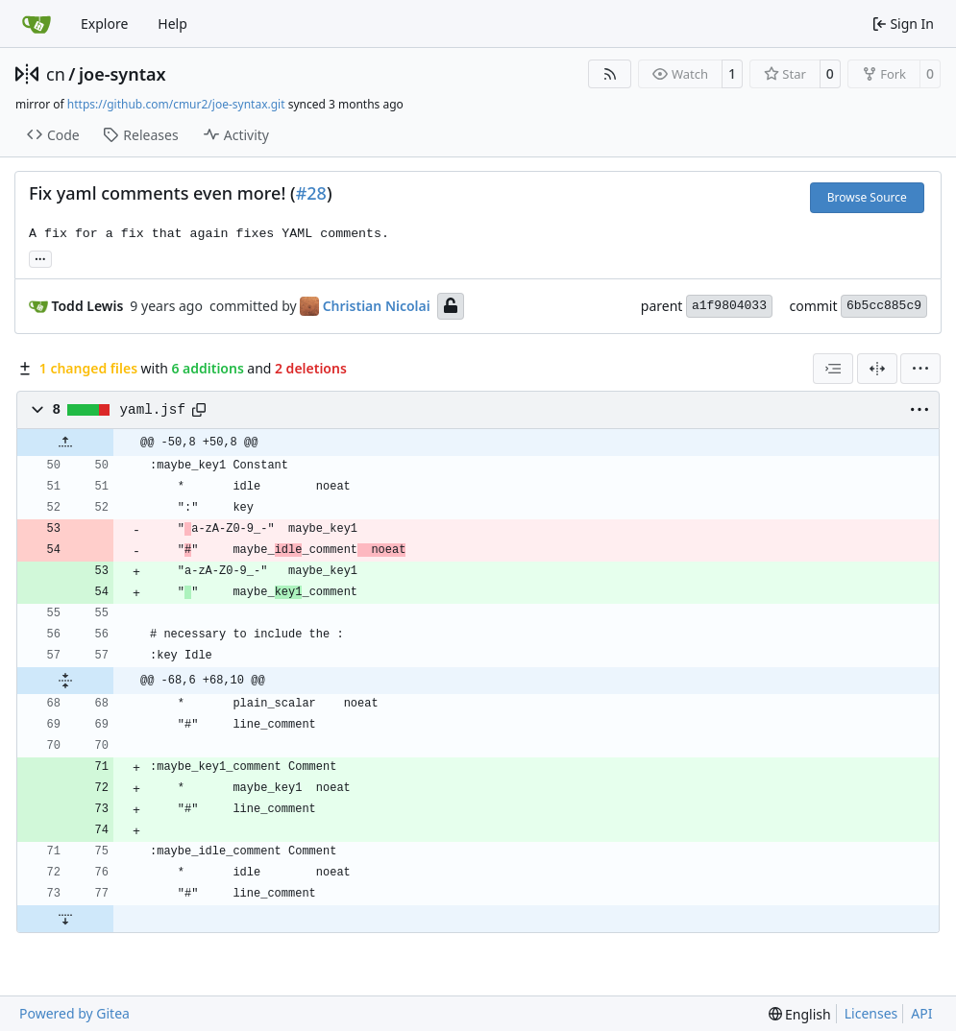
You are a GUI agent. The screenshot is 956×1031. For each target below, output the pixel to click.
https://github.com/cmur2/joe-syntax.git (176, 104)
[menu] (920, 368)
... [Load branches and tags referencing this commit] (40, 257)
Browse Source (867, 197)
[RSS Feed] (610, 74)
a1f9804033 (729, 306)
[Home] (36, 24)
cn (55, 74)
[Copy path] (198, 409)
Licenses (871, 1013)
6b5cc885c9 (883, 306)
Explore (104, 23)
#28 (311, 192)
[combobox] (833, 368)
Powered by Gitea (74, 1013)
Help (172, 23)
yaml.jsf (152, 410)
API (921, 1013)
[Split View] (877, 368)
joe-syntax (122, 74)
